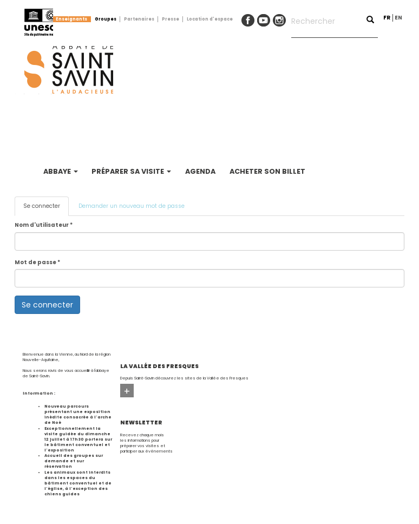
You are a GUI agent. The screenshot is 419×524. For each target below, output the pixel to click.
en (398, 18)
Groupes (105, 19)
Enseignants (71, 19)
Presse (170, 19)
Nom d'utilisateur (44, 225)
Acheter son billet (267, 171)
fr (386, 18)
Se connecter (46, 209)
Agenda (200, 171)
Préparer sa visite (131, 171)
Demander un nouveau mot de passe (131, 206)
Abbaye (60, 171)
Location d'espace (210, 19)
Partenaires (139, 19)
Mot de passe (37, 262)
